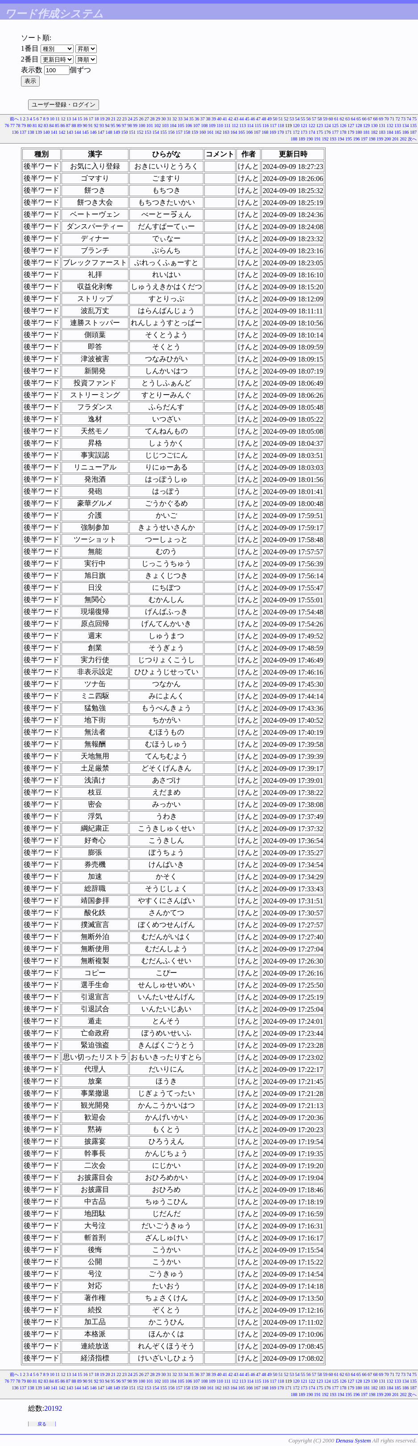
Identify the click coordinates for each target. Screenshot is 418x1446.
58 (320, 118)
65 (358, 118)
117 (273, 125)
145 (85, 132)
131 (382, 125)
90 (85, 125)
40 (219, 118)
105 (181, 125)
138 (31, 132)
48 (264, 118)
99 (135, 125)
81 (35, 125)
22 (119, 118)
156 (171, 132)
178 (343, 132)
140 (46, 132)
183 (382, 132)
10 (52, 118)
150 (124, 132)
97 (124, 125)
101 (149, 125)
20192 (53, 1408)
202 (403, 138)
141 (54, 132)
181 (366, 132)
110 (219, 125)
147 (101, 132)
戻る (41, 1423)
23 (124, 118)
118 (280, 125)
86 (62, 125)
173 (304, 132)
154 (156, 132)
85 (57, 125)
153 (148, 132)
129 (366, 125)
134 (405, 125)
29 (158, 118)
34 (186, 118)
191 (317, 138)
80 (29, 125)
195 (348, 138)
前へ (14, 118)
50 (275, 118)
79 (23, 125)
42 (230, 118)
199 (380, 138)
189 (301, 138)
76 (6, 125)
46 (253, 118)
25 (135, 118)
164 (234, 132)
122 (312, 125)
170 (280, 132)
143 (69, 132)
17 (91, 118)
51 (280, 118)
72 (398, 118)
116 (265, 125)
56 (308, 118)
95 (113, 125)
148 (109, 132)
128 (359, 125)
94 (107, 125)
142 (62, 132)
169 (272, 132)
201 (395, 138)
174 (312, 132)
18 (97, 118)
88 (73, 125)
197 (364, 138)
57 (314, 118)
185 (397, 132)
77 (12, 125)
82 (40, 125)
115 (258, 125)
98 (129, 125)
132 (390, 125)
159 (194, 132)
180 (359, 132)
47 (258, 118)
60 (331, 118)
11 (57, 118)
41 (225, 118)
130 (374, 125)
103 (165, 125)
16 (85, 118)
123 (319, 125)
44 (242, 118)
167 (257, 132)
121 (304, 125)
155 (163, 132)
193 (333, 138)
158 (187, 132)
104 (173, 125)
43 (236, 118)
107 (196, 125)
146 (93, 132)
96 (118, 125)
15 (80, 118)
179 (351, 132)
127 (351, 125)
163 (226, 132)
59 (325, 118)
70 (387, 118)
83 (46, 125)
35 (191, 118)
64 (353, 118)
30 (163, 118)
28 (152, 118)
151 (132, 132)
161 (210, 132)
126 (343, 125)
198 (372, 138)
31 (169, 118)
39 (213, 118)
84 (51, 125)
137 (23, 132)
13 (68, 118)
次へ (412, 138)
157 (179, 132)
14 (74, 118)
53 (292, 118)
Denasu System (353, 1440)
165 (241, 132)
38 (208, 118)
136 (15, 132)
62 (342, 118)
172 (296, 132)
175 (319, 132)
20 (108, 118)
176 (327, 132)
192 (325, 138)
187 (413, 132)
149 (116, 132)
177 (335, 132)
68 (375, 118)
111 (227, 125)
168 (265, 132)
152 (140, 132)
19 (102, 118)
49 (269, 118)
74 (409, 118)
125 (335, 125)
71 (392, 118)
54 (297, 118)
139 (38, 132)
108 (204, 125)
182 (374, 132)
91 (90, 125)
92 (96, 125)
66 (364, 118)
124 (327, 125)
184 (390, 132)
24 (130, 118)
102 (157, 125)
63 (347, 118)
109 (212, 125)
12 (63, 118)
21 (113, 118)
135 (413, 125)
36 (197, 118)
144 (77, 132)
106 (188, 125)
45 (247, 118)
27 (147, 118)
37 (202, 118)
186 (405, 132)
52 (286, 118)
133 (397, 125)
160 (202, 132)
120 (296, 125)
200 (388, 138)
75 (414, 118)
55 (303, 118)
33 (180, 118)
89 (79, 125)
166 (249, 132)
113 (243, 125)
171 (288, 132)
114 (250, 125)
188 (294, 138)
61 (336, 118)
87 (68, 125)
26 (141, 118)
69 (381, 118)
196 (356, 138)
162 (218, 132)
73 (403, 118)
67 (370, 118)
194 (341, 138)
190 (309, 138)
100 (141, 125)
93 (101, 125)
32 (175, 118)
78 (18, 125)
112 (235, 125)
